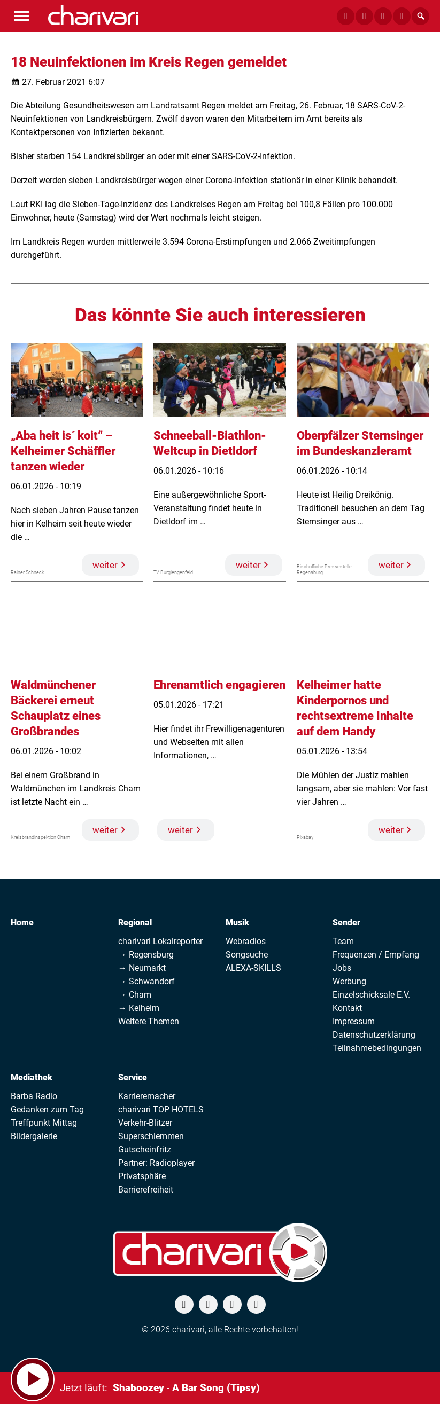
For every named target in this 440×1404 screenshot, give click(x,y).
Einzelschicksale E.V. (371, 995)
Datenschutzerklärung (374, 1035)
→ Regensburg (146, 955)
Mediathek (31, 1077)
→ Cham (134, 995)
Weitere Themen (148, 1021)
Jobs (342, 968)
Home (22, 922)
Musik (237, 922)
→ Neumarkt (142, 968)
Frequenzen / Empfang (376, 955)
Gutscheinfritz (144, 1149)
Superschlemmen (151, 1136)
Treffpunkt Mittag (44, 1123)
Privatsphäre (142, 1176)
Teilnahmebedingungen (377, 1048)
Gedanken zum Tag (47, 1109)
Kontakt (347, 1008)
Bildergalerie (34, 1136)
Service (132, 1077)
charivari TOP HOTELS (161, 1109)
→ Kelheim (138, 1008)
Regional (135, 922)
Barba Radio (34, 1096)
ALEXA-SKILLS (253, 968)
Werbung (349, 981)
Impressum (354, 1021)
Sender (346, 922)
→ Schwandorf (146, 981)
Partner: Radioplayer (156, 1163)
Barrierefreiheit (145, 1190)
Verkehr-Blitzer (145, 1123)
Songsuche (247, 955)
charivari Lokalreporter (160, 941)
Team (343, 941)
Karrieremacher (146, 1096)
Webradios (246, 941)
